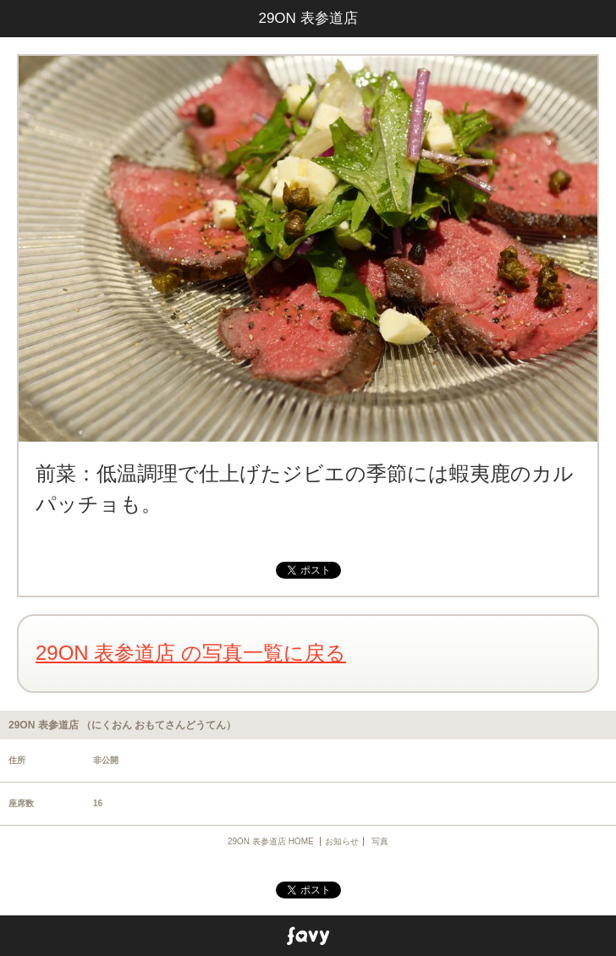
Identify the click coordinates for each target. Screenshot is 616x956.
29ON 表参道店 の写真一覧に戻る (191, 652)
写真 (379, 841)
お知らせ (342, 841)
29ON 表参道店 (307, 18)
